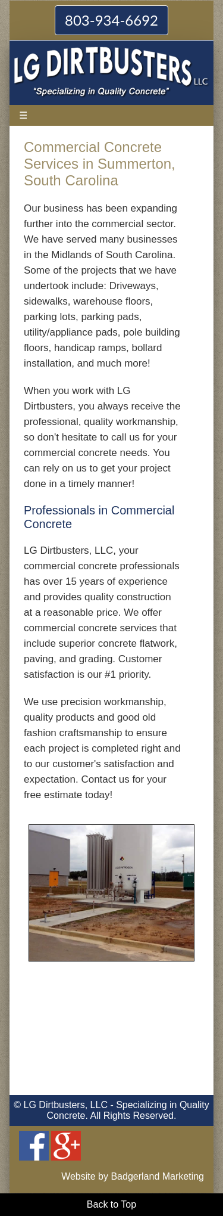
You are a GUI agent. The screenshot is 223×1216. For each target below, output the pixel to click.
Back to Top (111, 1204)
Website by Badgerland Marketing (132, 1176)
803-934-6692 (111, 20)
